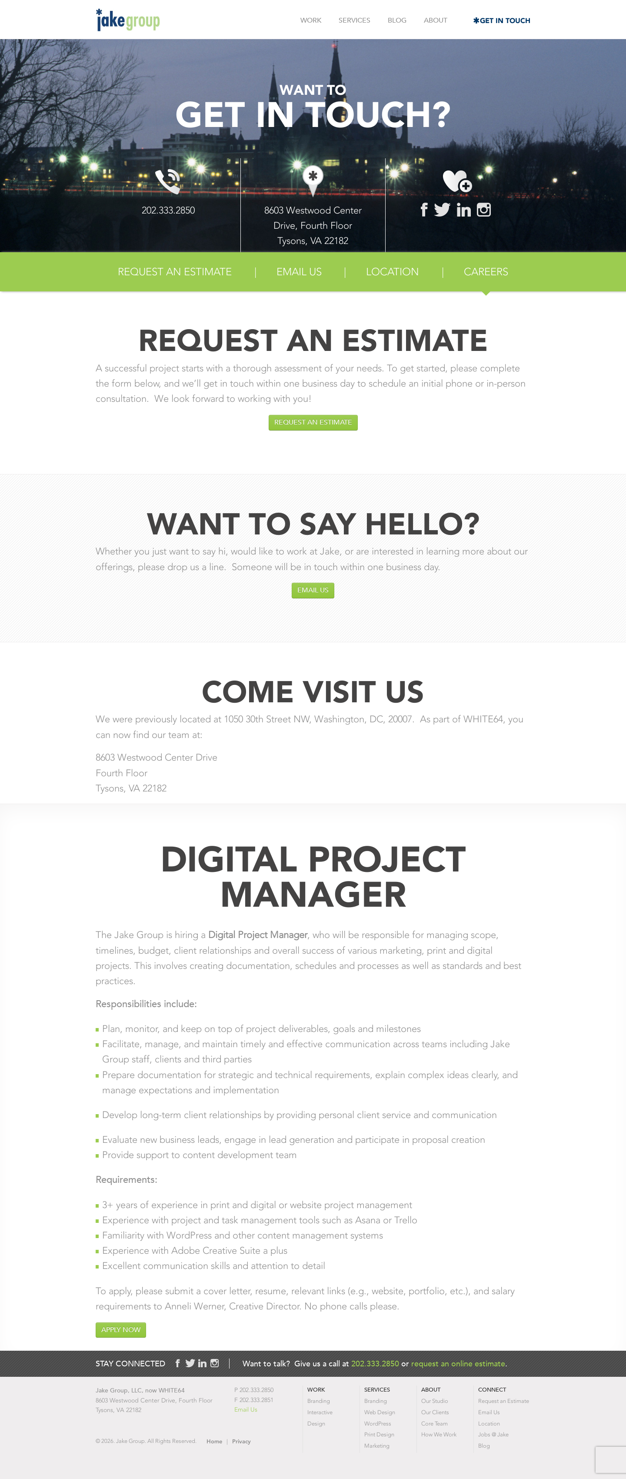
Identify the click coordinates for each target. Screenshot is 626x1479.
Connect (492, 1389)
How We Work (438, 1434)
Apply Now (120, 1329)
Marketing (377, 1445)
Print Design (379, 1434)
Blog (397, 20)
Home (214, 1441)
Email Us (299, 272)
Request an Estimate (175, 272)
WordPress (377, 1423)
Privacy (241, 1441)
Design (316, 1423)
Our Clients (435, 1412)
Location (392, 272)
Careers (486, 272)
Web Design (379, 1412)
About (435, 20)
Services (354, 20)
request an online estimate (458, 1364)
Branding (318, 1401)
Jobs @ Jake (493, 1434)
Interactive (320, 1412)
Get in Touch (505, 21)
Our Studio (434, 1401)
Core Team (434, 1423)
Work (310, 20)
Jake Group (128, 20)
